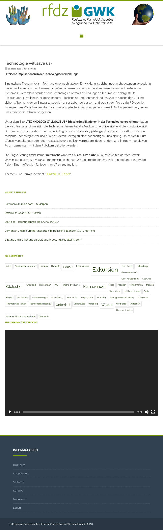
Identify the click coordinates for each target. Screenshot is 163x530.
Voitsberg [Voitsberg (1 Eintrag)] (93, 304)
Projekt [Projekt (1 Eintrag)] (9, 297)
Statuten (18, 482)
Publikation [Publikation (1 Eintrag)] (22, 297)
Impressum (20, 499)
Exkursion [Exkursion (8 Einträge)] (105, 269)
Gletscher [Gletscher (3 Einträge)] (14, 286)
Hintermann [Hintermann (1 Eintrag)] (45, 285)
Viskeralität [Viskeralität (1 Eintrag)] (79, 304)
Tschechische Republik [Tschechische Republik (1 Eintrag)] (41, 304)
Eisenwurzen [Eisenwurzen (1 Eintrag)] (82, 266)
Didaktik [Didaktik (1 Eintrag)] (55, 266)
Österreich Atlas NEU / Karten (23, 212)
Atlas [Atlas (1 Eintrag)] (8, 266)
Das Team (19, 465)
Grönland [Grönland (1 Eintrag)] (31, 285)
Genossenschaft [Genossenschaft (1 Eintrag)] (129, 272)
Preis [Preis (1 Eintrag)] (146, 291)
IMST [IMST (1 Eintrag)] (57, 285)
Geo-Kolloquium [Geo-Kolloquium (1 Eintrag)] (130, 279)
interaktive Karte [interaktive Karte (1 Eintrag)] (71, 285)
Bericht (32, 68)
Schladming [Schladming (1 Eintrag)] (57, 297)
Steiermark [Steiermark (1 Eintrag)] (143, 297)
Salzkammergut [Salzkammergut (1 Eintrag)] (40, 297)
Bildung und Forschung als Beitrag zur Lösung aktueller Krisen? (43, 239)
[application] (81, 373)
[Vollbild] (153, 412)
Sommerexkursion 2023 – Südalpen (26, 203)
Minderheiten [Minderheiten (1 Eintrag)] (136, 285)
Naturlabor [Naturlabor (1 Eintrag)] (114, 291)
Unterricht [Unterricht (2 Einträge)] (63, 305)
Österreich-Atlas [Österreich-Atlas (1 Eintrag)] (124, 310)
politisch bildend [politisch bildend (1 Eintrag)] (132, 291)
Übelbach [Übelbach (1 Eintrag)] (43, 316)
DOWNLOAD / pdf (58, 174)
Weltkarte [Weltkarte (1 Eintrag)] (121, 304)
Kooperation (20, 473)
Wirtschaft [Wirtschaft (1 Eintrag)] (135, 304)
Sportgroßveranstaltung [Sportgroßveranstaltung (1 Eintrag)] (122, 297)
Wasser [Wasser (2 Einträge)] (107, 305)
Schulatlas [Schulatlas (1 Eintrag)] (72, 297)
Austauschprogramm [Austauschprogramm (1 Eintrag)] (25, 266)
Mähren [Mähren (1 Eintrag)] (150, 285)
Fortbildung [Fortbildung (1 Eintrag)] (142, 266)
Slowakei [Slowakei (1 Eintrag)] (101, 297)
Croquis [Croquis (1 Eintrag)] (44, 266)
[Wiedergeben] (10, 412)
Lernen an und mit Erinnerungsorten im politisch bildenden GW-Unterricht (50, 230)
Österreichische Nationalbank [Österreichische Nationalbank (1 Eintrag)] (20, 316)
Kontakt (18, 490)
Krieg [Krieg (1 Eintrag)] (111, 285)
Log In (17, 507)
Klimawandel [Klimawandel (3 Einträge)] (94, 286)
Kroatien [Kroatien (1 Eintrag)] (122, 285)
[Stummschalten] (147, 412)
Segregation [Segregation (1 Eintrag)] (87, 297)
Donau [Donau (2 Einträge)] (68, 267)
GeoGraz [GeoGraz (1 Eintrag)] (146, 279)
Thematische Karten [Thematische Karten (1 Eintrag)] (16, 304)
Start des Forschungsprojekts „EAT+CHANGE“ (32, 221)
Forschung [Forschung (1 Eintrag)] (127, 266)
